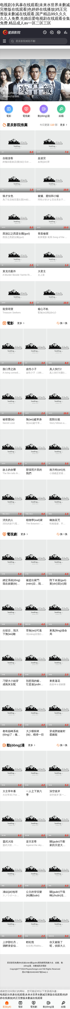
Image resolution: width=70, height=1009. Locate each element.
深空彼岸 (54, 791)
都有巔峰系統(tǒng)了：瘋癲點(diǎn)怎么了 (11, 735)
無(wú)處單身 (34, 419)
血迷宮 (42, 158)
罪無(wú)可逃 (34, 630)
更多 (63, 124)
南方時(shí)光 (57, 469)
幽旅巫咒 (54, 520)
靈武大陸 (8, 841)
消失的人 (8, 520)
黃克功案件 (9, 271)
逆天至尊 (31, 841)
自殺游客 (8, 158)
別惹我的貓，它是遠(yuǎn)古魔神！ (34, 684)
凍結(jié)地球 (10, 891)
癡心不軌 (43, 309)
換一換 (62, 323)
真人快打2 (55, 369)
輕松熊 (30, 942)
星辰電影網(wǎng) (12, 32)
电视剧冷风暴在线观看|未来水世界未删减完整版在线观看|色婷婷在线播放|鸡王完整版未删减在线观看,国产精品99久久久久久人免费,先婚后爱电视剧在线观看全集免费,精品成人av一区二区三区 (35, 14)
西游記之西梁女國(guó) (16, 233)
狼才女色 (8, 195)
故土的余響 (9, 469)
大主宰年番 (9, 791)
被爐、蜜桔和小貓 (48, 195)
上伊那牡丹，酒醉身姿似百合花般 (11, 946)
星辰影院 (11, 963)
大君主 (42, 271)
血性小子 (31, 369)
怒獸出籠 (54, 419)
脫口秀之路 (9, 369)
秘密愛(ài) (8, 419)
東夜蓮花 (54, 680)
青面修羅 (43, 233)
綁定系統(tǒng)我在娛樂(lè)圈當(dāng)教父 (11, 584)
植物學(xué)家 (34, 520)
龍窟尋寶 (8, 309)
